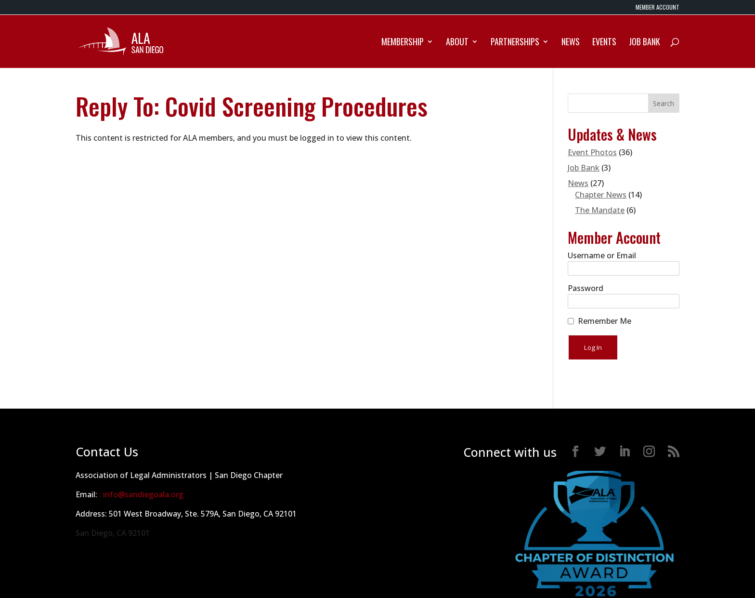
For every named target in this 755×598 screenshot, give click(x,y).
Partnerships (515, 43)
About (457, 43)
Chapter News (600, 194)
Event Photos (592, 152)
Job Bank (644, 43)
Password (585, 288)
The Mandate (600, 210)
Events (604, 43)
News (570, 43)
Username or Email (602, 255)
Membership (402, 43)
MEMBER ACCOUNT (657, 7)
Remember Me (604, 321)
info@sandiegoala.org (143, 494)
